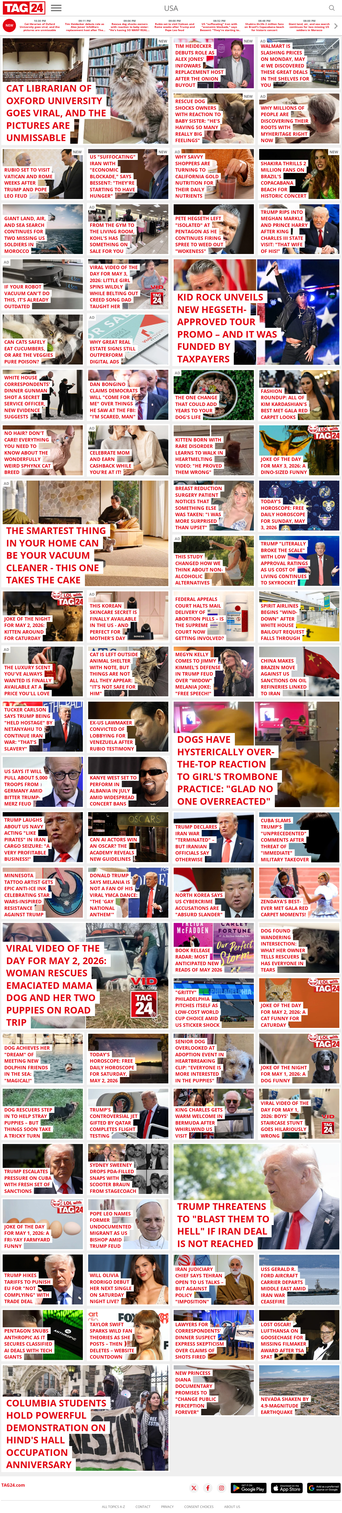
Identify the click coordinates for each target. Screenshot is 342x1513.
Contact (143, 1507)
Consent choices (199, 1507)
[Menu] (56, 8)
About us (232, 1507)
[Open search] (331, 8)
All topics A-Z (113, 1507)
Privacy (167, 1507)
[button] (336, 27)
